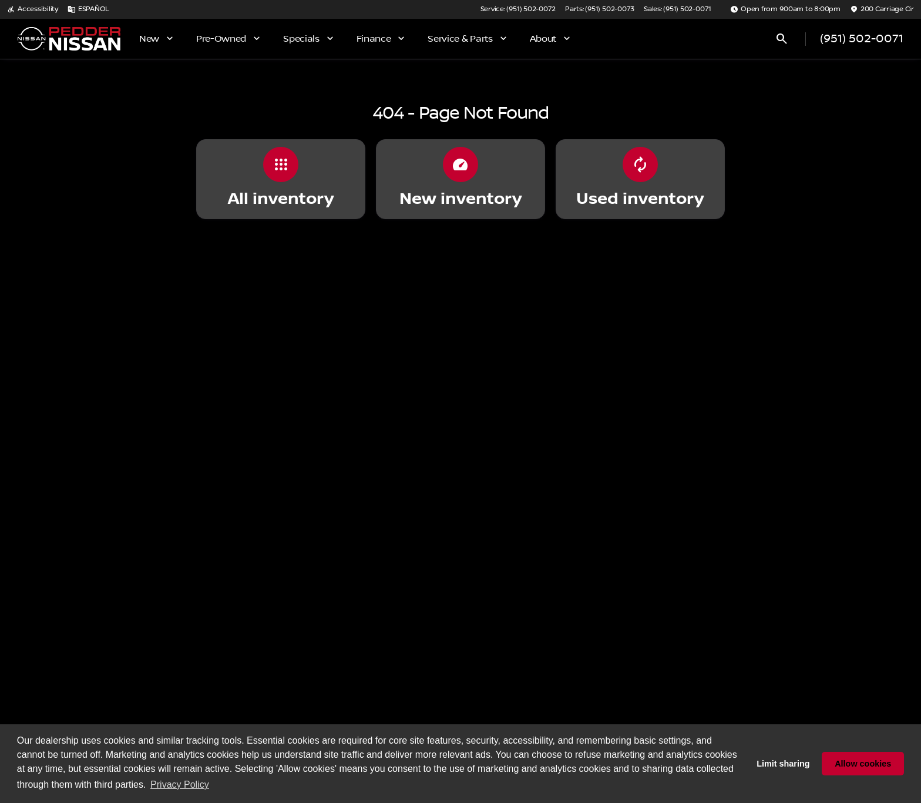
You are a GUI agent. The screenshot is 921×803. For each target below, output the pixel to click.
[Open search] (781, 38)
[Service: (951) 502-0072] (518, 9)
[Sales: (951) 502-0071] (677, 9)
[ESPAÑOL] (88, 9)
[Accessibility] (32, 9)
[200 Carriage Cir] (882, 9)
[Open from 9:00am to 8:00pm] (785, 9)
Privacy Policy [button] (179, 784)
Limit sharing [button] (783, 763)
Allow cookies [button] (863, 763)
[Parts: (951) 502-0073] (600, 9)
